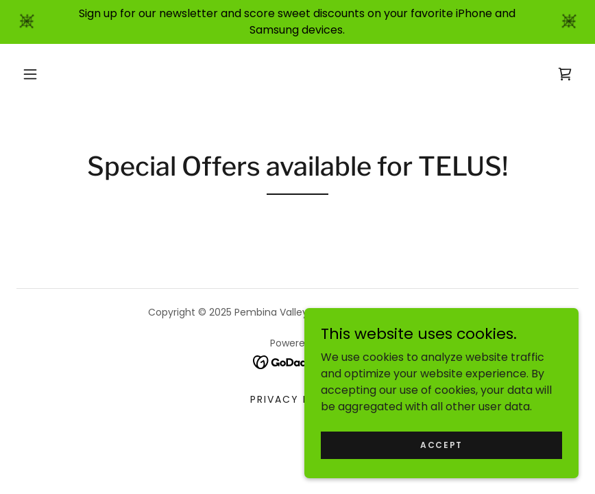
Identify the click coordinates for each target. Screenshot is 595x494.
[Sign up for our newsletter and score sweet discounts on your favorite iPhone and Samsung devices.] (297, 21)
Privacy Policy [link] (297, 399)
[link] (565, 74)
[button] (30, 74)
